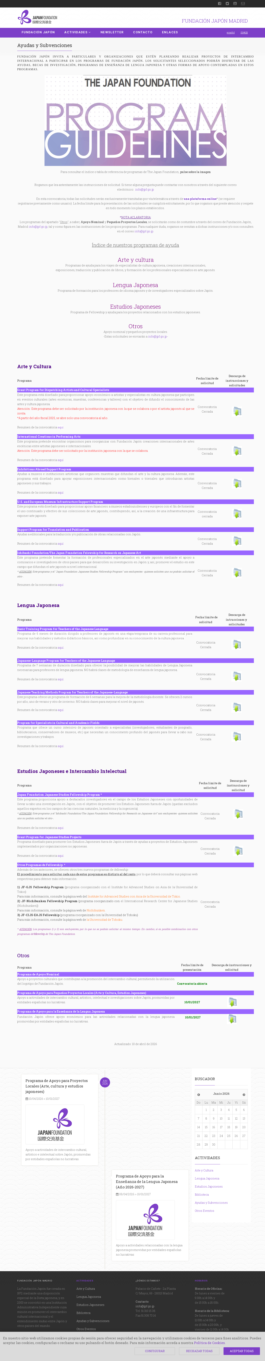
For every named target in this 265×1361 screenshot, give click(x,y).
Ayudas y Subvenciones (211, 1203)
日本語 (244, 32)
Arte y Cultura (204, 1170)
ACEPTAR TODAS (242, 1351)
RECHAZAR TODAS (199, 1351)
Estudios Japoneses (209, 1186)
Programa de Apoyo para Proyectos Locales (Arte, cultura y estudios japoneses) (56, 1086)
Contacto (143, 32)
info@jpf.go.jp (144, 189)
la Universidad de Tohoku (104, 920)
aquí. (61, 856)
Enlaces (170, 32)
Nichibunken (96, 910)
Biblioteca (202, 1194)
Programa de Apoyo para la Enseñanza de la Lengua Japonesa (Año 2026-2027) (147, 1181)
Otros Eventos (204, 1211)
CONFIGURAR (155, 1351)
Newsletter (112, 32)
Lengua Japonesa (207, 1178)
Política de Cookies (209, 1343)
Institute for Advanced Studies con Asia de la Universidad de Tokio (134, 896)
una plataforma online (200, 199)
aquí (61, 427)
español (231, 32)
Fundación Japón (38, 32)
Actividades (77, 32)
